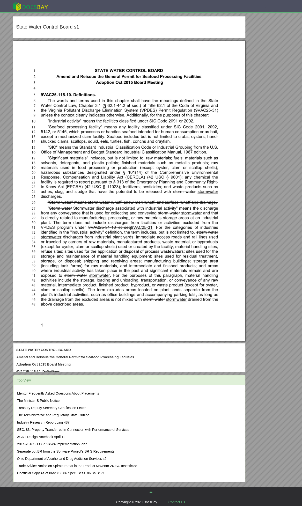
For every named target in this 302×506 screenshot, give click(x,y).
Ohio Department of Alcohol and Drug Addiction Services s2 (62, 459)
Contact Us (176, 502)
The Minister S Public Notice (38, 401)
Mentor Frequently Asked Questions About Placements (58, 393)
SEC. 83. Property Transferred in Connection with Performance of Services (73, 430)
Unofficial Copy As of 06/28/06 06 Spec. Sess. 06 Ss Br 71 (61, 473)
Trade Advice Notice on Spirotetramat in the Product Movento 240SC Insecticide (77, 466)
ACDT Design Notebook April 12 (41, 437)
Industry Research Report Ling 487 (43, 422)
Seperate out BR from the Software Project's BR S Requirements (66, 451)
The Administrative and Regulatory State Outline (53, 415)
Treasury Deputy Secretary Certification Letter (51, 408)
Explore (67, 6)
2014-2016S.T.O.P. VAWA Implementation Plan (52, 444)
